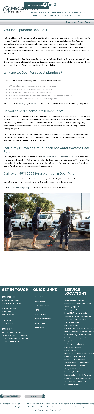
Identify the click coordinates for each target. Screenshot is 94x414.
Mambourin (82, 313)
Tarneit (76, 316)
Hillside (76, 378)
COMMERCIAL (77, 12)
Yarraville (81, 356)
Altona (71, 322)
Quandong (68, 316)
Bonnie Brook (78, 375)
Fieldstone (76, 363)
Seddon (78, 353)
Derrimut (73, 350)
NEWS (37, 310)
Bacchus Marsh (84, 381)
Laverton (75, 310)
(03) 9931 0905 (36, 5)
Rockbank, (73, 356)
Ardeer (71, 353)
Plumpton (87, 375)
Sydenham (84, 378)
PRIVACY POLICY (41, 323)
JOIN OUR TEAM (40, 315)
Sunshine (87, 335)
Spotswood (76, 332)
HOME (34, 12)
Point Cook (87, 304)
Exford (75, 372)
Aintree (77, 360)
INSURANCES (39, 328)
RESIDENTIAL (59, 12)
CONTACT (78, 15)
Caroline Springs (75, 338)
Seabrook (88, 328)
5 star (21, 103)
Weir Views (79, 369)
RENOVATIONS (40, 15)
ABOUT (44, 12)
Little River (73, 313)
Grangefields (69, 369)
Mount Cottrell (73, 384)
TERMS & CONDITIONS (43, 319)
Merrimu (73, 381)
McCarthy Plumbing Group (18, 187)
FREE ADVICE (56, 15)
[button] (47, 12)
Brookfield (68, 372)
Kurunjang (68, 375)
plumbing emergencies (11, 341)
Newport (80, 328)
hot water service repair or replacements (60, 157)
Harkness (82, 372)
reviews (33, 103)
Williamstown (87, 332)
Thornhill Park (69, 366)
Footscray (73, 335)
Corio (69, 347)
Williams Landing (76, 319)
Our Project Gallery (42, 306)
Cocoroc (67, 307)
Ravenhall (73, 344)
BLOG (68, 15)
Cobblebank (80, 366)
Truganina (84, 316)
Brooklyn (72, 328)
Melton (80, 335)
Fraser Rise (68, 378)
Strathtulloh (84, 363)
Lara (74, 347)
